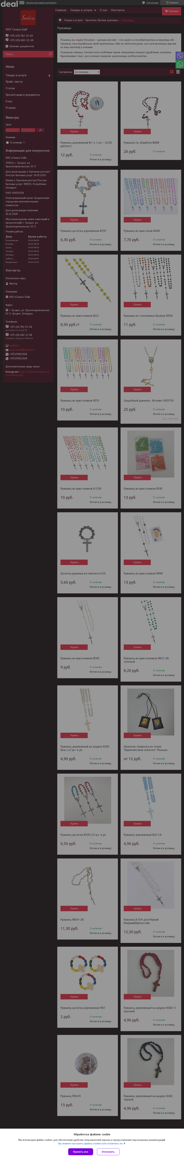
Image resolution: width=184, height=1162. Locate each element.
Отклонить (108, 1151)
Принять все (80, 1151)
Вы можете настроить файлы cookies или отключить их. (90, 1143)
